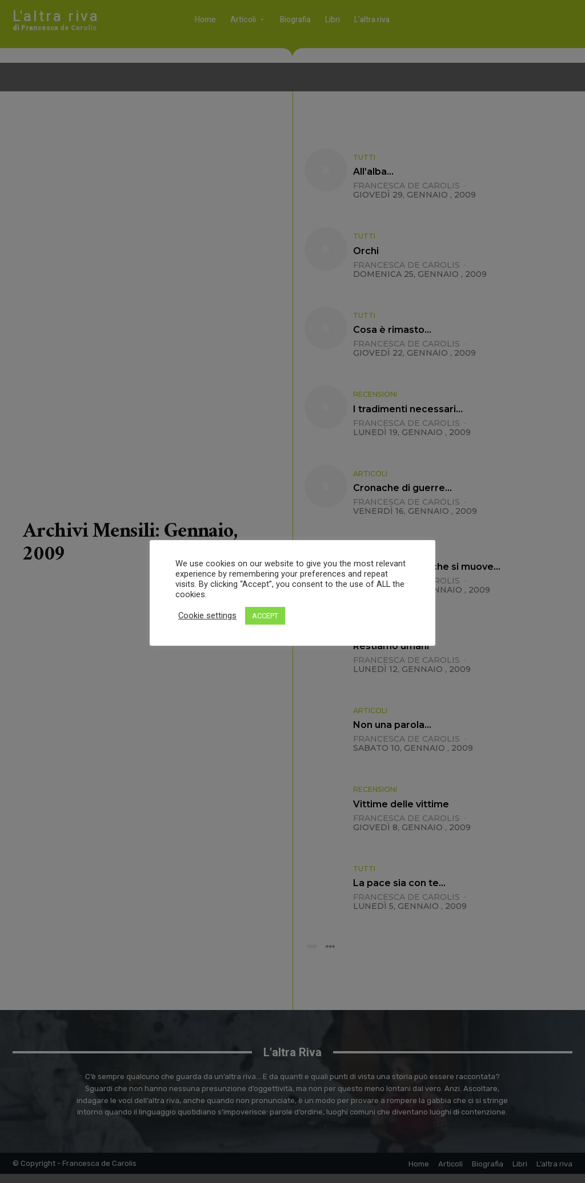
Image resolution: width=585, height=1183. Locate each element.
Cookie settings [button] (207, 615)
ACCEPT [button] (265, 615)
